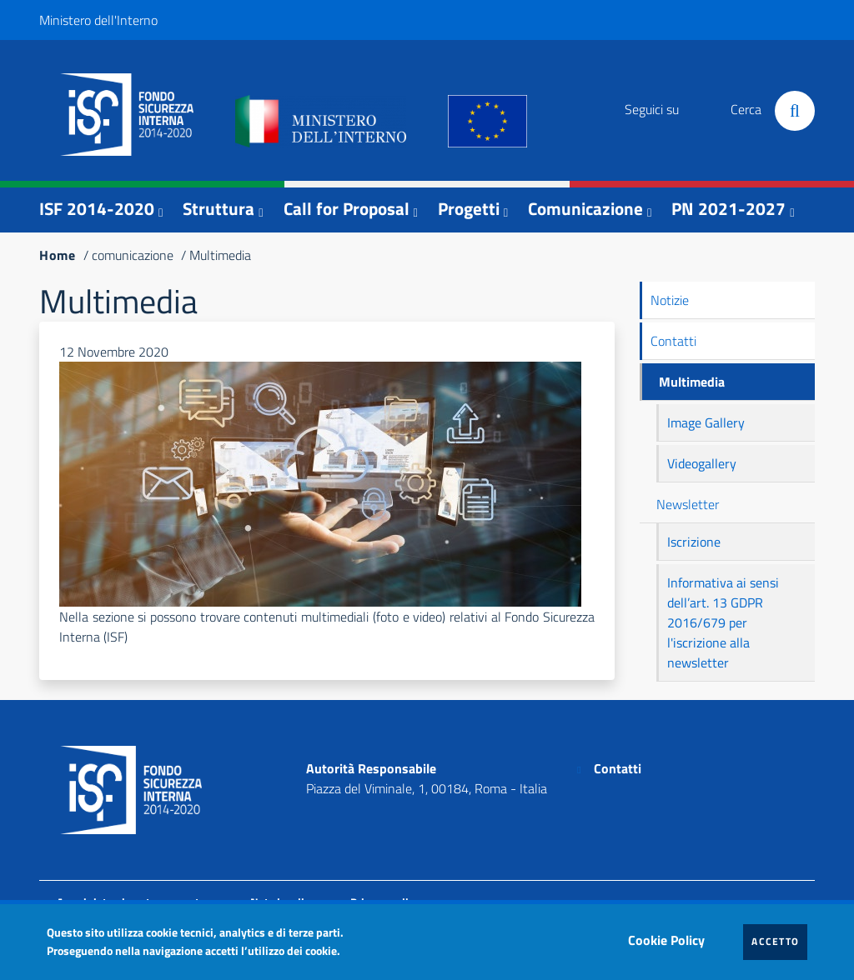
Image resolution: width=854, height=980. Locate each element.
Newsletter (687, 504)
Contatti (673, 341)
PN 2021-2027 (728, 208)
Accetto (779, 940)
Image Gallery (706, 422)
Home (57, 255)
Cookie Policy (670, 936)
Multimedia (692, 382)
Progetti (469, 208)
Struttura (218, 208)
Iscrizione (694, 542)
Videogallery (701, 463)
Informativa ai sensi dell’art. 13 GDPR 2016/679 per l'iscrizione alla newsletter (723, 622)
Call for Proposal (346, 208)
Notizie (670, 300)
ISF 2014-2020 (96, 208)
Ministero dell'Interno (98, 20)
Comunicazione (585, 208)
